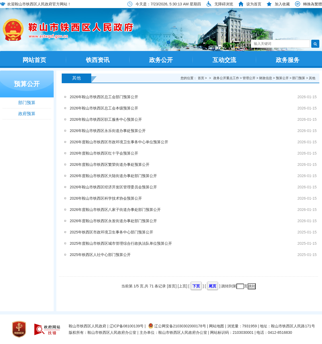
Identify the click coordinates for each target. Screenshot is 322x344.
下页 (196, 286)
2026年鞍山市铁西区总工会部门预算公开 (104, 97)
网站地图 (216, 326)
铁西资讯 (97, 60)
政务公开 (161, 60)
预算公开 (27, 83)
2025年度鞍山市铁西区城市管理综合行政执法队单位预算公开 (121, 243)
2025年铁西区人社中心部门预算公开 (100, 254)
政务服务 (287, 60)
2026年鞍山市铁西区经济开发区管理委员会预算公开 (113, 187)
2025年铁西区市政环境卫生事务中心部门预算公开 (111, 232)
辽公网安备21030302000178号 (177, 326)
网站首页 (34, 60)
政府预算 (26, 113)
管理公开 (249, 78)
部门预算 (26, 102)
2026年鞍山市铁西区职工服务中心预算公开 (106, 119)
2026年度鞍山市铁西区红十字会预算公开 (104, 153)
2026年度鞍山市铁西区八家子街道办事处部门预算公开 (115, 209)
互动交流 (224, 60)
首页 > (203, 78)
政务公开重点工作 (226, 78)
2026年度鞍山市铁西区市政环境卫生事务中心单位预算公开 (119, 142)
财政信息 (265, 78)
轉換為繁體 (312, 4)
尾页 (212, 286)
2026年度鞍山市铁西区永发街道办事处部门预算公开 (113, 221)
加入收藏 (282, 4)
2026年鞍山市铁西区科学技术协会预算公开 (106, 198)
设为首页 (253, 4)
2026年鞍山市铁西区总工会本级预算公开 (104, 108)
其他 (76, 78)
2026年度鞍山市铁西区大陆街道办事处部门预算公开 (113, 176)
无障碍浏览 (223, 4)
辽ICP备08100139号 (126, 326)
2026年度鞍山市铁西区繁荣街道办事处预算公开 (109, 164)
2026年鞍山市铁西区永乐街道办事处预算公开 (108, 131)
